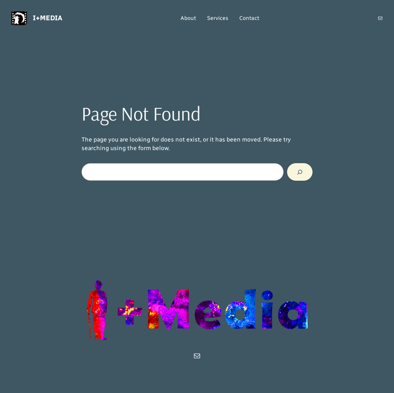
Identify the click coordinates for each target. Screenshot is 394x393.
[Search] (300, 172)
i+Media (47, 18)
